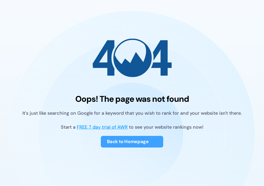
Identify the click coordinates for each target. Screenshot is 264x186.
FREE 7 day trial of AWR (102, 127)
